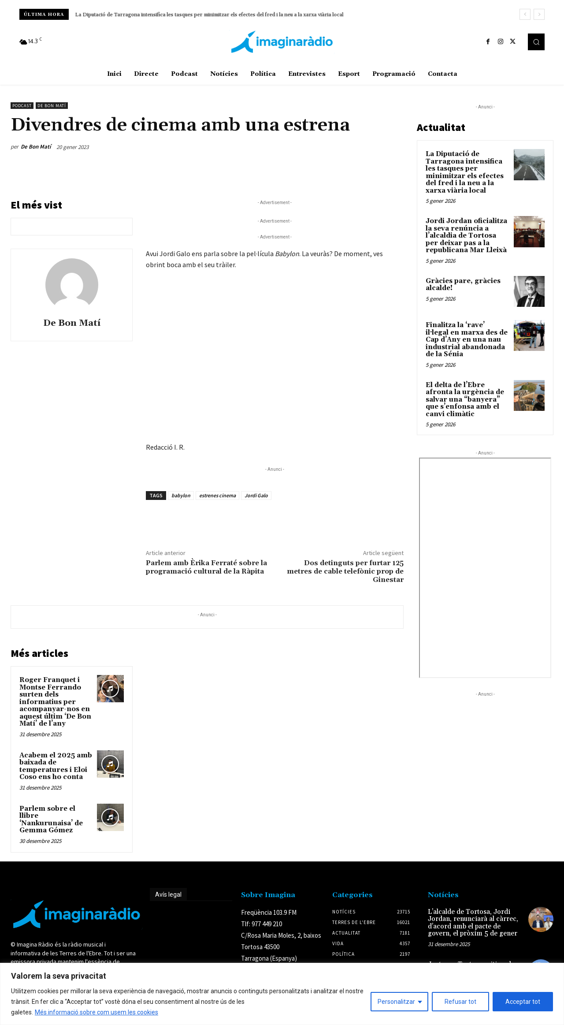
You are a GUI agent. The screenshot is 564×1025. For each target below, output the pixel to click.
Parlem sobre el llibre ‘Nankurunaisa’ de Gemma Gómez (51, 820)
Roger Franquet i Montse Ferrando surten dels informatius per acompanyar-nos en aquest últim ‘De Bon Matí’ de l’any (55, 702)
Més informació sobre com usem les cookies (96, 1012)
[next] (539, 14)
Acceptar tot (522, 1001)
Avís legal (168, 894)
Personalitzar (396, 1001)
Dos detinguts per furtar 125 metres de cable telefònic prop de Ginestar (345, 571)
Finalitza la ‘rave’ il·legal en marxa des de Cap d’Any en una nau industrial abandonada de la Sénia (467, 339)
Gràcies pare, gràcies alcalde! (463, 285)
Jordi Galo (256, 495)
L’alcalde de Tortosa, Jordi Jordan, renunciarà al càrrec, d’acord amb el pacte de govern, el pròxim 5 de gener (473, 923)
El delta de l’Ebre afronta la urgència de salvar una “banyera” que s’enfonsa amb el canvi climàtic (465, 399)
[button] (536, 42)
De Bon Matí (52, 105)
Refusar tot (460, 1001)
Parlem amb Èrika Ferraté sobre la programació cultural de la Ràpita (206, 567)
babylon (180, 495)
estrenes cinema (217, 495)
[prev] (525, 14)
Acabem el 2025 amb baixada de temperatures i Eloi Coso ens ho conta (55, 766)
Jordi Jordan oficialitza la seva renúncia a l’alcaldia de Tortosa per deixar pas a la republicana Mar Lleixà (199, 14)
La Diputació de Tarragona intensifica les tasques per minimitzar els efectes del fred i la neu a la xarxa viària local (465, 172)
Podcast (22, 105)
